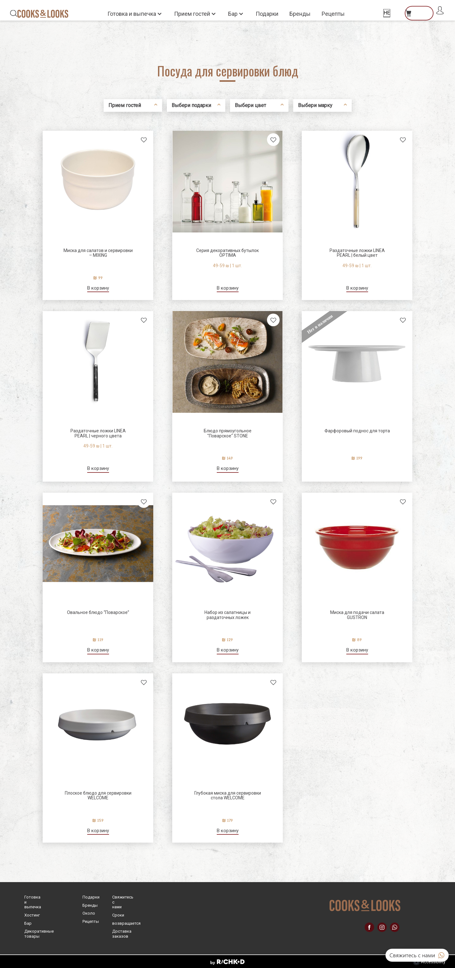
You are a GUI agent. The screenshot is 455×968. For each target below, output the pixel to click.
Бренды (300, 13)
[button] (227, 13)
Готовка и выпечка (132, 13)
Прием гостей (192, 13)
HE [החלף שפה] (387, 13)
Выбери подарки (191, 105)
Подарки (267, 13)
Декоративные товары (39, 934)
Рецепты (333, 13)
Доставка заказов (121, 934)
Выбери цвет (250, 105)
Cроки (118, 915)
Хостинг (32, 915)
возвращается (126, 923)
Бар (233, 13)
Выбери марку (315, 105)
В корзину (98, 288)
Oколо (88, 913)
